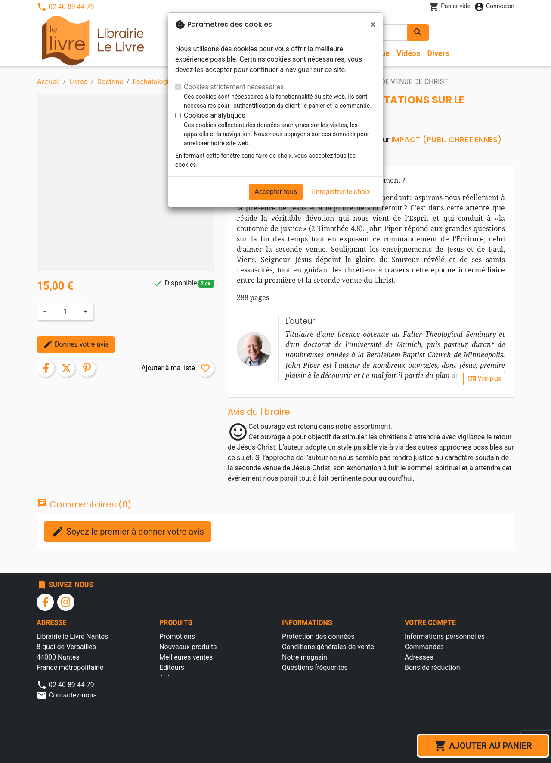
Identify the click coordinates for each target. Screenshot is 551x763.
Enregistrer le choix (341, 192)
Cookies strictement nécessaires (234, 87)
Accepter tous (275, 192)
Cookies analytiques (214, 115)
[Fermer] (373, 25)
